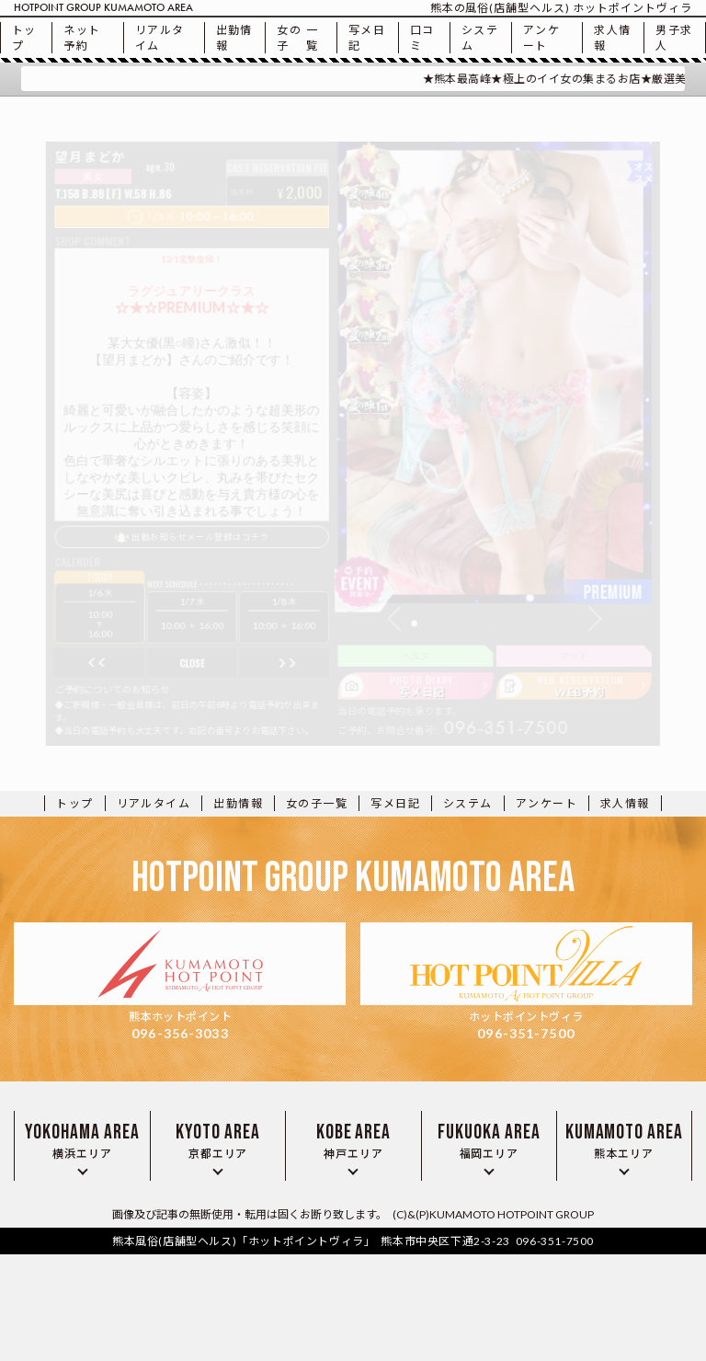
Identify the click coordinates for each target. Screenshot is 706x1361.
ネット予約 (81, 37)
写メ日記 (366, 37)
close (168, 695)
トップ (24, 37)
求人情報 (612, 37)
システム (479, 37)
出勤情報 (234, 37)
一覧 (297, 37)
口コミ (422, 37)
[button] (406, 644)
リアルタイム (160, 37)
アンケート (541, 37)
